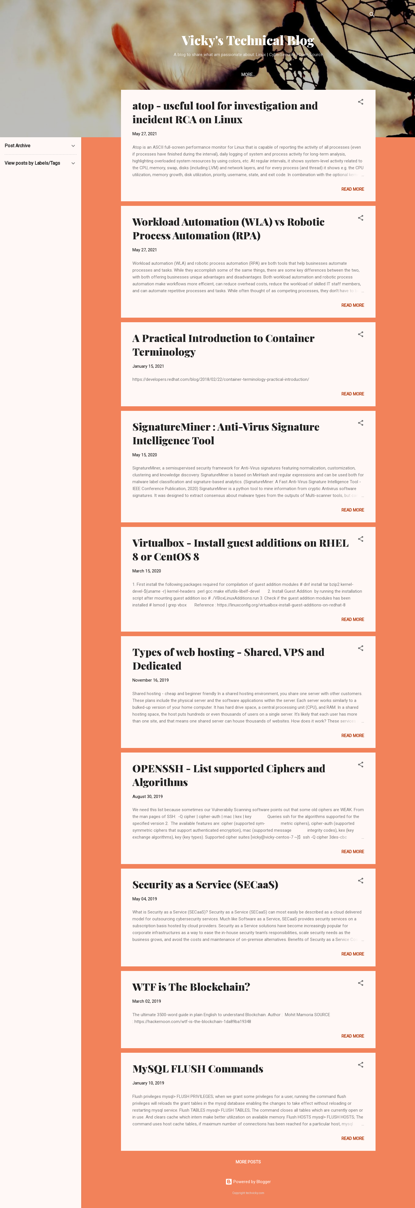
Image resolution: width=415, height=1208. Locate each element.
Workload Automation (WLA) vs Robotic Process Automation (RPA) (228, 229)
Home (220, 74)
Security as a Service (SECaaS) (205, 885)
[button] (360, 103)
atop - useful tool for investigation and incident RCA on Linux (225, 113)
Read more (352, 190)
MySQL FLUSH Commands (197, 1069)
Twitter (273, 74)
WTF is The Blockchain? (191, 987)
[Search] (372, 15)
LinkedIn (245, 74)
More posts (248, 1163)
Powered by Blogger (248, 1182)
